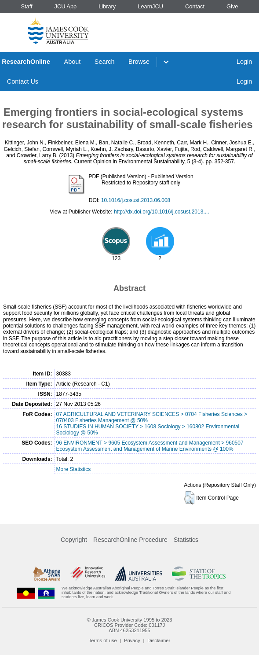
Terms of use (103, 640)
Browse (139, 61)
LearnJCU (150, 6)
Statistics (186, 539)
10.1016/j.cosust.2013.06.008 (135, 200)
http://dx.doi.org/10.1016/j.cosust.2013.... (161, 212)
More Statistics (73, 469)
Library (107, 6)
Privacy (132, 640)
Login (244, 61)
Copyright (74, 539)
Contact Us (22, 81)
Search (105, 61)
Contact (194, 6)
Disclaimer (158, 640)
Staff (26, 6)
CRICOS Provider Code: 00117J (129, 625)
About (72, 61)
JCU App (66, 6)
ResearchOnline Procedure (130, 539)
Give (232, 6)
